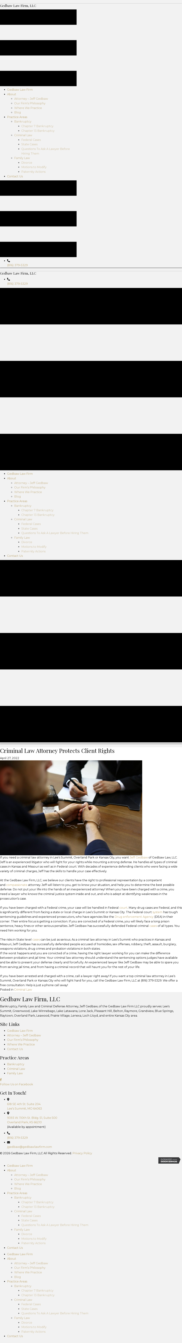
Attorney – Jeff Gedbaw (24, 1215)
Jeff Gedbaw (139, 1037)
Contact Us (15, 1228)
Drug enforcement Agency (134, 1096)
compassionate (16, 1064)
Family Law (15, 1253)
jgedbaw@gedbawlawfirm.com (29, 1326)
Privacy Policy (82, 1332)
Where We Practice (21, 1224)
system (157, 1092)
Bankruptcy (15, 1243)
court (123, 1087)
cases (153, 1105)
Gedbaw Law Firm (20, 1210)
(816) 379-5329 (17, 358)
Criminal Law (23, 1169)
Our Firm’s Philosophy (22, 1219)
